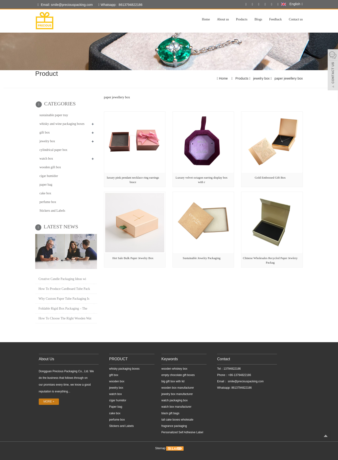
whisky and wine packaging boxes (61, 124)
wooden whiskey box (174, 368)
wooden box (116, 381)
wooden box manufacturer (177, 387)
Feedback (275, 19)
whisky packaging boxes (124, 368)
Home (206, 19)
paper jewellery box (288, 78)
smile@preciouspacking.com (245, 381)
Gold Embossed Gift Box (270, 177)
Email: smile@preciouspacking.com (65, 5)
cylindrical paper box (53, 150)
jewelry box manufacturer (177, 394)
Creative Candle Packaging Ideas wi (62, 279)
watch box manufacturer (176, 406)
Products (241, 19)
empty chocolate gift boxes (178, 375)
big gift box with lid (172, 381)
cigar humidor (48, 176)
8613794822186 (130, 5)
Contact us (296, 19)
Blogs (258, 19)
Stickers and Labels (52, 210)
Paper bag (115, 406)
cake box (45, 193)
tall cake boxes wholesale (177, 419)
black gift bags (170, 413)
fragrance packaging (174, 426)
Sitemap (160, 448)
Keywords (169, 359)
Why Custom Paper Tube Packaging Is (63, 298)
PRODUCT (118, 359)
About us (223, 19)
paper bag (45, 184)
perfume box (47, 202)
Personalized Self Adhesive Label (182, 432)
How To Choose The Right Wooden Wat (64, 318)
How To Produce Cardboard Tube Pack (64, 289)
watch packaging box (174, 400)
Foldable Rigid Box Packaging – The (62, 308)
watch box (46, 158)
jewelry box (261, 78)
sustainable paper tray (53, 115)
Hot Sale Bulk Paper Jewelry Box (133, 258)
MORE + (48, 401)
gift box (44, 132)
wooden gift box (50, 167)
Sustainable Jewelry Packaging (201, 258)
